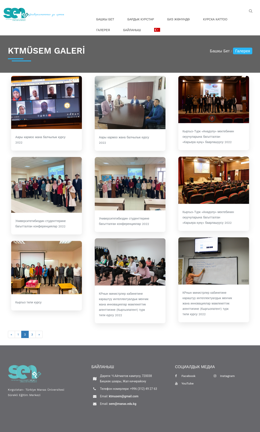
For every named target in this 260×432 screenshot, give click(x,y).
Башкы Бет (105, 19)
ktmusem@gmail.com (123, 398)
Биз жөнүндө (178, 19)
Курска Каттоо (215, 19)
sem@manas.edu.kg (122, 406)
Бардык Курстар (141, 19)
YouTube (184, 386)
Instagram (224, 378)
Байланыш (132, 30)
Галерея (103, 30)
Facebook (185, 378)
